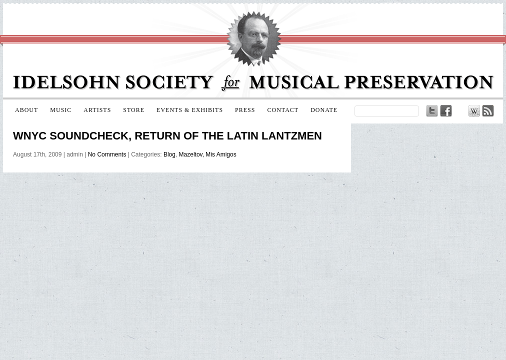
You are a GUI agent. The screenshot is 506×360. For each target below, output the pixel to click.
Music (61, 110)
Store (133, 110)
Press (245, 110)
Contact (282, 110)
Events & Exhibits (189, 110)
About (26, 110)
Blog (170, 154)
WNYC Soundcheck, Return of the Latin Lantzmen (167, 136)
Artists (97, 110)
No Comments (107, 154)
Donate (324, 110)
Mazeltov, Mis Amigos (207, 154)
